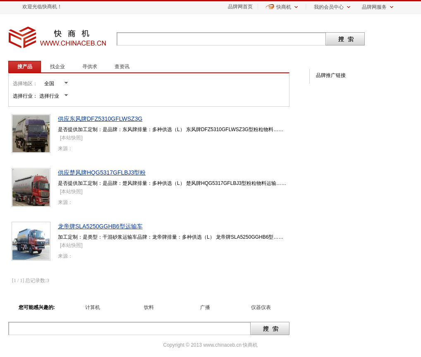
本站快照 (71, 138)
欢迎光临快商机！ (42, 7)
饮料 (149, 307)
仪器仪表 (261, 307)
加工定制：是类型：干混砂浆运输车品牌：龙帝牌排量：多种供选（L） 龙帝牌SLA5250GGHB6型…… (170, 237)
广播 (205, 307)
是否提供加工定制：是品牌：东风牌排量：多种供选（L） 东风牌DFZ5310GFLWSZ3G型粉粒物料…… (170, 129)
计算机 (92, 307)
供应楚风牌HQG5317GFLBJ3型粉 (102, 172)
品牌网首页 (240, 7)
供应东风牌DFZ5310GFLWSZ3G (100, 118)
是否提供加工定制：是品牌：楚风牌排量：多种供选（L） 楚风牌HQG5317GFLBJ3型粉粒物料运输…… (172, 183)
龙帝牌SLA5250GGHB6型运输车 (100, 226)
